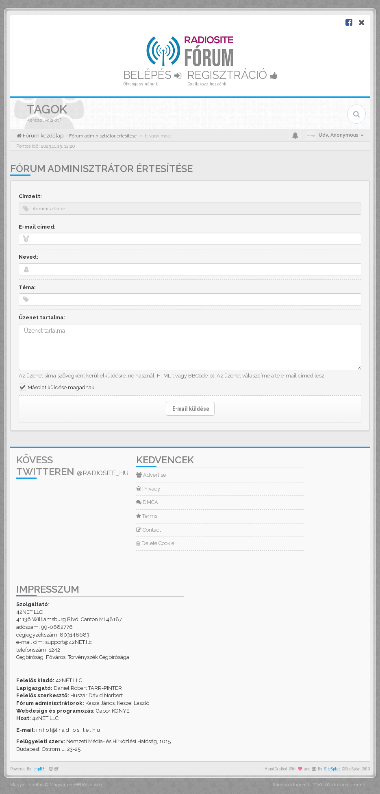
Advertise (151, 475)
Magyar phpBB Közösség (76, 784)
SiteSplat (332, 769)
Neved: (28, 257)
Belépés (152, 75)
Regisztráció (232, 75)
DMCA (147, 502)
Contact (148, 530)
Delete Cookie (155, 543)
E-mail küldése (190, 409)
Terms (146, 516)
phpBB (39, 769)
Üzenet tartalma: (42, 317)
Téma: (27, 287)
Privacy (148, 489)
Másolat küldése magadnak (61, 387)
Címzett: (30, 196)
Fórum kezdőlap (42, 136)
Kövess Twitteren (72, 466)
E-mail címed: (37, 227)
